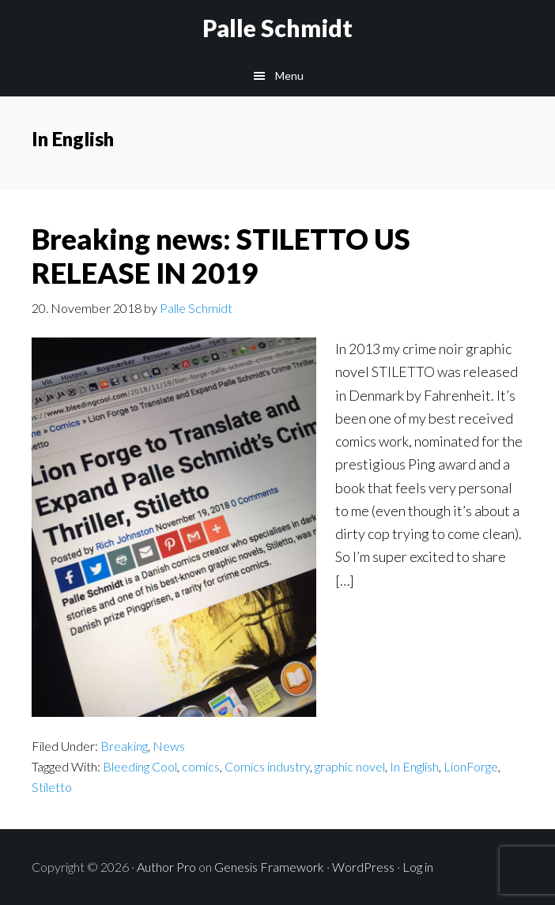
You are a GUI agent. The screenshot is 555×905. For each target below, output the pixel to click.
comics (201, 766)
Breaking (124, 745)
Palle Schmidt (277, 27)
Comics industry (267, 766)
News (169, 745)
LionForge (471, 766)
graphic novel (350, 766)
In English (414, 766)
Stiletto (52, 786)
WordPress (363, 866)
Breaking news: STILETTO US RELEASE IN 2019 (221, 255)
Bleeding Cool (140, 766)
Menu (289, 75)
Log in (417, 866)
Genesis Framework (269, 866)
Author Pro (166, 866)
